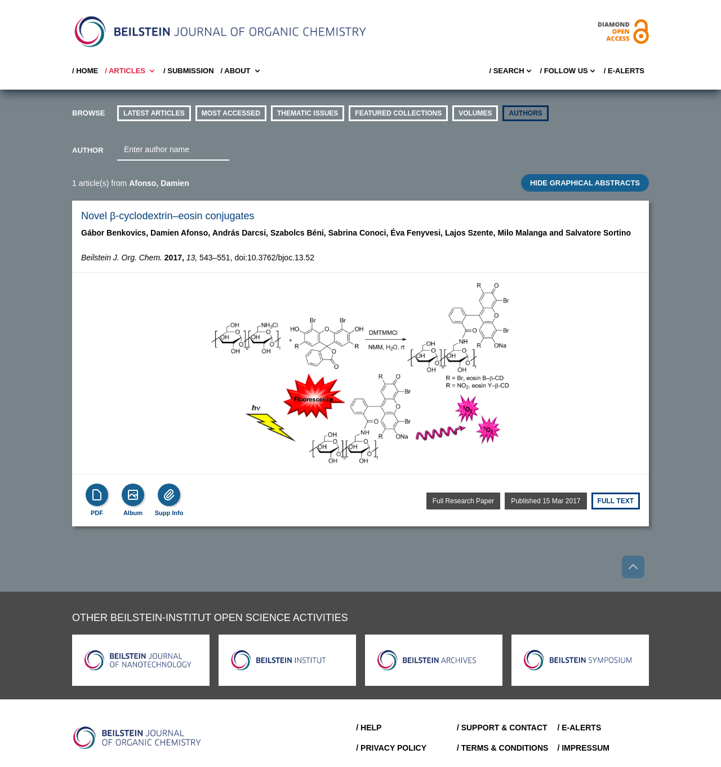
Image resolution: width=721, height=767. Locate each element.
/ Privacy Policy (391, 747)
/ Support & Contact (502, 727)
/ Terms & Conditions (503, 747)
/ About (241, 71)
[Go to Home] (137, 737)
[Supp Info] (169, 495)
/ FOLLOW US (568, 71)
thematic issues (307, 113)
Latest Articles (154, 113)
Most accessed (231, 113)
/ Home (85, 70)
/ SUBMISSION (188, 70)
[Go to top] (633, 567)
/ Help (368, 727)
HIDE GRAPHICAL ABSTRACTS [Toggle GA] (585, 183)
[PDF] (97, 495)
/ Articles (131, 71)
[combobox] (173, 150)
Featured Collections (398, 113)
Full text (616, 501)
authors (525, 113)
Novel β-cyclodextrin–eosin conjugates (168, 215)
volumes (475, 113)
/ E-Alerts (624, 70)
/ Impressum (583, 747)
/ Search (511, 71)
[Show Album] (133, 495)
